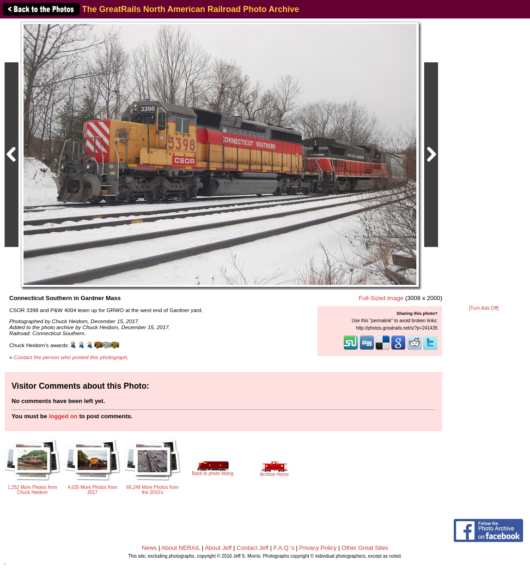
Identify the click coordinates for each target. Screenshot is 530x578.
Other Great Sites (364, 547)
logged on (63, 416)
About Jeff (218, 547)
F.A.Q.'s (284, 547)
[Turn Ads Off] (484, 308)
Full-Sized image (381, 298)
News (149, 547)
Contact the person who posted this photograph (71, 357)
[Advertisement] (484, 162)
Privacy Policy (318, 547)
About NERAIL (180, 547)
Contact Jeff (252, 547)
